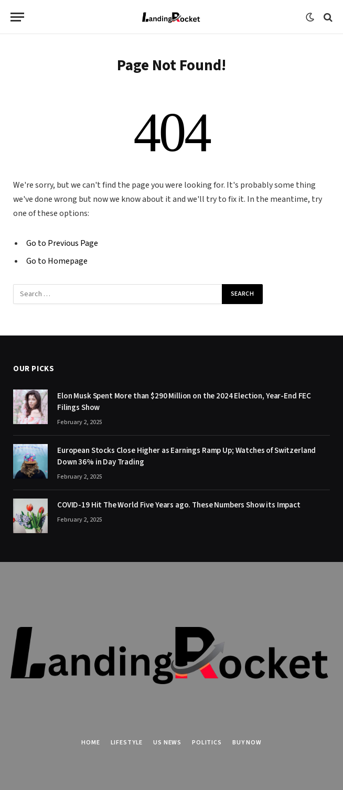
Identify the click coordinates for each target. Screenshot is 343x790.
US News (167, 742)
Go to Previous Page (62, 243)
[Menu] (17, 17)
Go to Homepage (57, 261)
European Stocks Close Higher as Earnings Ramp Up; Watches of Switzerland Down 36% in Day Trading (186, 456)
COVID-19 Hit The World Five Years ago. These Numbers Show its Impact (179, 505)
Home (90, 742)
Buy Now (247, 742)
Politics (207, 742)
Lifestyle (127, 742)
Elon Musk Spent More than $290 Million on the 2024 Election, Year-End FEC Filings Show (184, 402)
